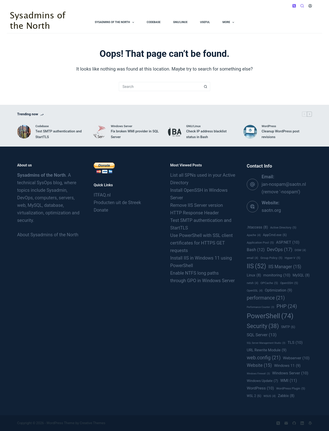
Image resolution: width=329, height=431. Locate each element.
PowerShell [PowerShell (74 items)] (270, 315)
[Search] (302, 6)
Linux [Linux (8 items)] (254, 275)
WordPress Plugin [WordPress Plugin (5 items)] (290, 388)
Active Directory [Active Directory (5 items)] (283, 227)
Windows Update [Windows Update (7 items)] (262, 381)
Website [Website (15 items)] (259, 365)
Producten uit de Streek (117, 202)
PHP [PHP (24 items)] (286, 306)
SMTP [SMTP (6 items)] (288, 327)
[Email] (286, 423)
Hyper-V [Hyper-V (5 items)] (292, 257)
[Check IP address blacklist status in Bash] (175, 132)
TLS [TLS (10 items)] (295, 342)
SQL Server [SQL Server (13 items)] (261, 335)
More (229, 22)
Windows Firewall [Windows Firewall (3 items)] (258, 374)
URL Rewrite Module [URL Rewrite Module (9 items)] (267, 350)
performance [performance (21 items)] (266, 298)
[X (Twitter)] (294, 6)
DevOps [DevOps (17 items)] (279, 249)
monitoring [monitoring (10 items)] (276, 275)
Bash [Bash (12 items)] (256, 249)
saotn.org (271, 210)
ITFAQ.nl (102, 195)
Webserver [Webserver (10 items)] (296, 358)
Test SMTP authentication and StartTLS (58, 134)
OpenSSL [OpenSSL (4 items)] (255, 290)
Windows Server (121, 126)
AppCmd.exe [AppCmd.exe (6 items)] (275, 235)
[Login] (310, 6)
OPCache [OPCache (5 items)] (269, 283)
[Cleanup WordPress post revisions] (250, 132)
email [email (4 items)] (252, 258)
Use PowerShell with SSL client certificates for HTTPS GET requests (201, 243)
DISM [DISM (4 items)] (300, 250)
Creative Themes (92, 423)
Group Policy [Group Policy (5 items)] (271, 257)
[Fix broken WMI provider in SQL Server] (99, 132)
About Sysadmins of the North (47, 234)
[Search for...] (160, 86)
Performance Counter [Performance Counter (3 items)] (260, 307)
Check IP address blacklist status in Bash (206, 134)
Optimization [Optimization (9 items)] (278, 290)
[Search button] (205, 86)
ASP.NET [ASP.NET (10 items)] (287, 242)
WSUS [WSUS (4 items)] (269, 396)
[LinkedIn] (302, 423)
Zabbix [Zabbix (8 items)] (286, 396)
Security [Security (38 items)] (263, 326)
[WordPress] (310, 423)
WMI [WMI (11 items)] (288, 380)
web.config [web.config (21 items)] (264, 358)
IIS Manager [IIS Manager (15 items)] (284, 267)
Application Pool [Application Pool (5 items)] (260, 242)
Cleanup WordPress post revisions (280, 134)
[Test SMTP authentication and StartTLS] (24, 132)
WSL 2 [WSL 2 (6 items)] (254, 396)
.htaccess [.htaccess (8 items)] (257, 227)
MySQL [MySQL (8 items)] (301, 275)
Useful (205, 22)
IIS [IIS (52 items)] (256, 266)
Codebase (154, 22)
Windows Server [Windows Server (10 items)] (290, 373)
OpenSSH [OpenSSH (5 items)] (289, 283)
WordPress (269, 126)
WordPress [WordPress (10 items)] (260, 388)
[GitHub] (294, 423)
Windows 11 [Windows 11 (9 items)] (287, 366)
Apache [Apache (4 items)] (254, 235)
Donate (101, 210)
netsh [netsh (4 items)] (252, 283)
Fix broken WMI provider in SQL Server (135, 134)
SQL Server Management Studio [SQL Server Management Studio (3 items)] (266, 343)
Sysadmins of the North (115, 22)
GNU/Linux (180, 22)
